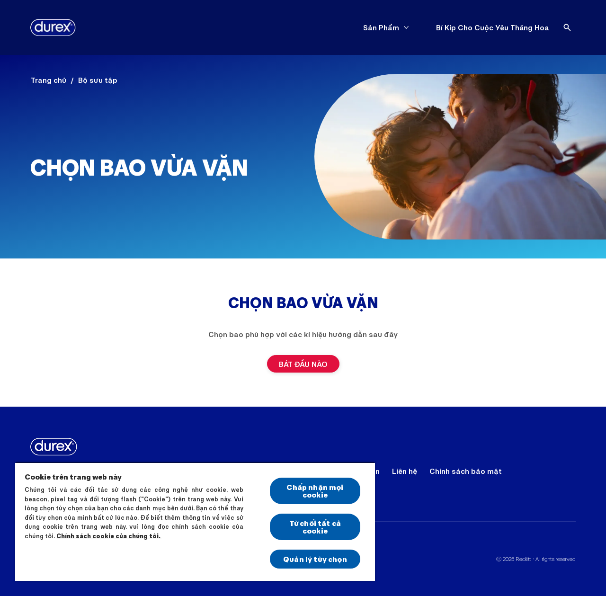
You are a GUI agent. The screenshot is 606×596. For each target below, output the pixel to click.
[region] (195, 521)
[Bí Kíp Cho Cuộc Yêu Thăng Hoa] (492, 27)
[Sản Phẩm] (381, 27)
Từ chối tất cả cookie (315, 526)
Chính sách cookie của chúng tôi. (108, 536)
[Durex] (53, 27)
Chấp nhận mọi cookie (314, 490)
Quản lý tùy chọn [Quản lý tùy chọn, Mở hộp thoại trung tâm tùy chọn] (315, 558)
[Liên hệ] (405, 471)
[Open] (567, 27)
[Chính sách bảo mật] (465, 471)
